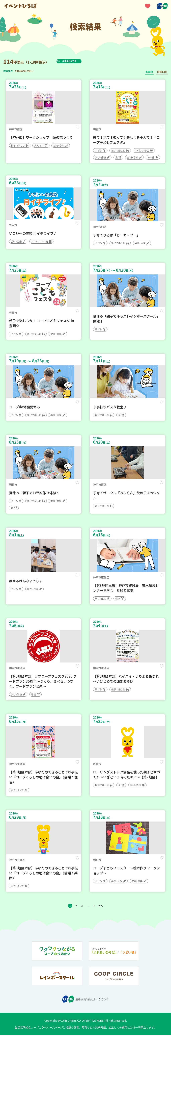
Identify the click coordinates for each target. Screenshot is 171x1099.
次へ (105, 969)
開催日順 (162, 71)
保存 (75, 129)
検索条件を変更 (76, 61)
